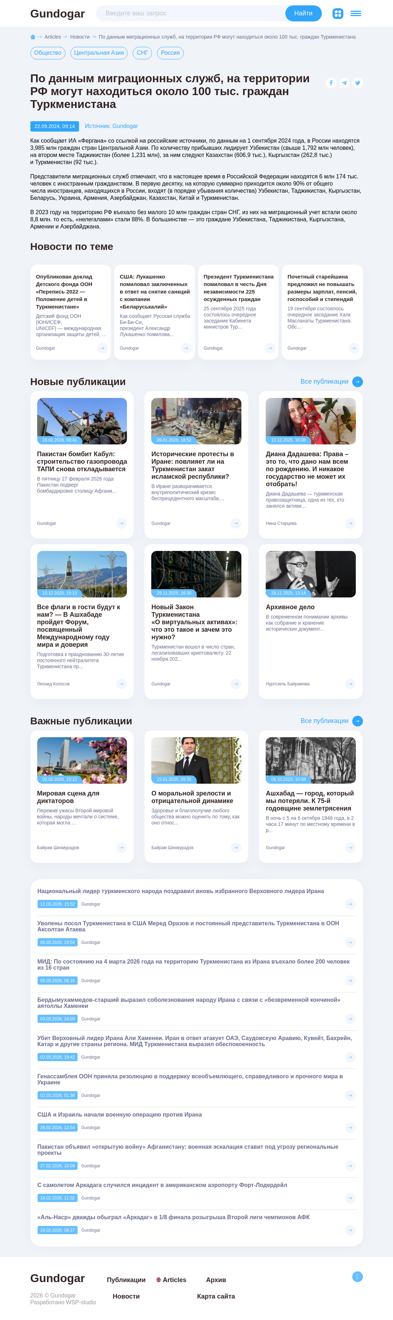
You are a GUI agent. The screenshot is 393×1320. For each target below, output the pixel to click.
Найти (303, 13)
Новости (79, 37)
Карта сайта (216, 1296)
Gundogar (57, 13)
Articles (53, 37)
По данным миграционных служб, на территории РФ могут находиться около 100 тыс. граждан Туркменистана (227, 37)
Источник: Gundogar (111, 126)
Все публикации (325, 381)
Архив (216, 1280)
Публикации (126, 1280)
